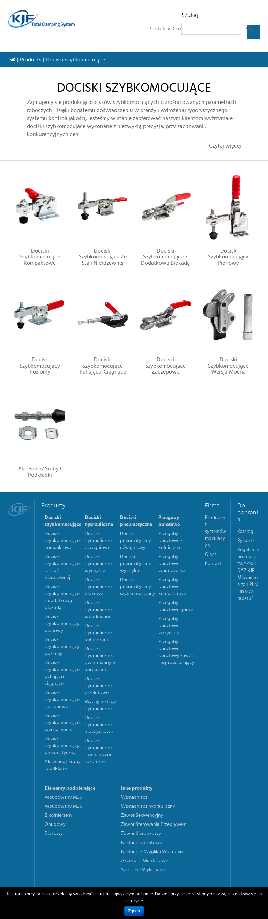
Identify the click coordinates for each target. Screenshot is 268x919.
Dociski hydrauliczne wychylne (98, 563)
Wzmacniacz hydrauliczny (148, 806)
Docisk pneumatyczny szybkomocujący (137, 586)
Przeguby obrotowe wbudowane (171, 563)
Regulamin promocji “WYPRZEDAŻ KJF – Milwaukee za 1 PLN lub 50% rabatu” (248, 574)
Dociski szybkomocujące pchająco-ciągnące (103, 366)
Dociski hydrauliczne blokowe (98, 586)
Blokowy (54, 833)
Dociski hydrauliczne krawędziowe (99, 724)
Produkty (159, 28)
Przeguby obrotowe (169, 521)
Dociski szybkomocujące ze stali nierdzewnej (103, 257)
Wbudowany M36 (63, 806)
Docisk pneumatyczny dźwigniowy (135, 540)
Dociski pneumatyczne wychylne (135, 563)
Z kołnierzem (58, 815)
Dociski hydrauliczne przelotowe (98, 685)
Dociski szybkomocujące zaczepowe (165, 366)
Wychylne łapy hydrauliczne (100, 705)
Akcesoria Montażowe (144, 860)
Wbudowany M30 (63, 797)
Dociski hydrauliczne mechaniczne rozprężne (98, 751)
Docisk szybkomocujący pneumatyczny (62, 745)
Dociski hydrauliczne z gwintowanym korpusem (100, 659)
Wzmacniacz (134, 797)
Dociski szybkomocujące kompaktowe (40, 257)
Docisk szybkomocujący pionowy (228, 257)
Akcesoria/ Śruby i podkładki (39, 472)
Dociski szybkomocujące (63, 521)
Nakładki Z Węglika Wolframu (152, 851)
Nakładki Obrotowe (141, 842)
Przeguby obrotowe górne (175, 606)
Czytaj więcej (225, 146)
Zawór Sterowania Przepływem (153, 824)
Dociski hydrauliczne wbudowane (98, 609)
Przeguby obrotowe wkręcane (168, 625)
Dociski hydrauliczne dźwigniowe (98, 540)
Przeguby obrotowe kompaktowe (172, 586)
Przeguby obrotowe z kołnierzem (170, 540)
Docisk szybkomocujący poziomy (40, 366)
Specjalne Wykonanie (143, 869)
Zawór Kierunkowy (141, 833)
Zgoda (134, 911)
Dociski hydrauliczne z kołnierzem (100, 632)
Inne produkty (136, 788)
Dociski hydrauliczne (99, 521)
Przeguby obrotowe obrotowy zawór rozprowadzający (176, 652)
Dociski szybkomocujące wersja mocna (228, 366)
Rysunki (245, 540)
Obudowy (55, 824)
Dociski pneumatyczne (136, 521)
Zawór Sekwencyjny (142, 815)
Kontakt (213, 563)
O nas (211, 554)
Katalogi (245, 531)
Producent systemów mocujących (215, 531)
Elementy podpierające (70, 788)
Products (31, 59)
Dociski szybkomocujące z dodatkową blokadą (165, 257)
